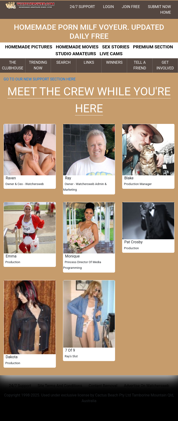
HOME (165, 12)
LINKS (89, 62)
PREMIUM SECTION (153, 47)
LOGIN (108, 6)
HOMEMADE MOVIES (77, 47)
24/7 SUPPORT (82, 6)
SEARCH (63, 62)
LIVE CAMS (110, 53)
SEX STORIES (115, 47)
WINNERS (114, 62)
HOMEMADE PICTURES (28, 47)
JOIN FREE (131, 6)
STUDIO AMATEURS (75, 53)
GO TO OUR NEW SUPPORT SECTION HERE (40, 79)
